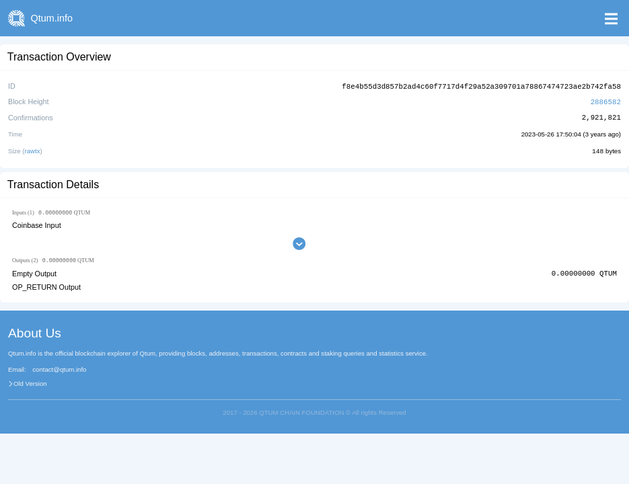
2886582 (606, 100)
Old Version (30, 383)
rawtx (32, 149)
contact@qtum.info (59, 369)
